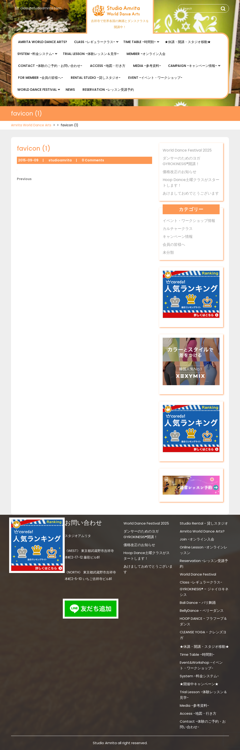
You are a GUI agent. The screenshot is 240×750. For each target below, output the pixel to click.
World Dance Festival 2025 (187, 150)
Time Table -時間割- (139, 42)
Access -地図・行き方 (107, 65)
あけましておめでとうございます (191, 193)
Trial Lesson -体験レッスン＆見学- (91, 53)
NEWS (70, 89)
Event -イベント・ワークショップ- (155, 77)
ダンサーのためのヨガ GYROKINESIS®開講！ (181, 161)
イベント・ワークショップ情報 (189, 220)
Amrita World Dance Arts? (42, 42)
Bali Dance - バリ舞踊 (198, 602)
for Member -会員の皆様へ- (40, 77)
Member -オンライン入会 (146, 53)
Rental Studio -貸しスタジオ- (95, 77)
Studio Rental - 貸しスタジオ (204, 523)
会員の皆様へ (174, 244)
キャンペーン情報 (178, 236)
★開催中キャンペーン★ (199, 683)
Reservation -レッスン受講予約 (108, 89)
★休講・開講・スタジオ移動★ (188, 42)
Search (223, 9)
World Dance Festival (37, 89)
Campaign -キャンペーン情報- (192, 65)
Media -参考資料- (147, 65)
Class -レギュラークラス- (94, 42)
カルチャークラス (178, 228)
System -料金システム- (35, 53)
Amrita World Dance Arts (31, 125)
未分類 (168, 252)
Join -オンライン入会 (197, 539)
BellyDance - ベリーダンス (202, 610)
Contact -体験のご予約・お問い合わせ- (50, 65)
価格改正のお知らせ (179, 171)
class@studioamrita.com (37, 8)
